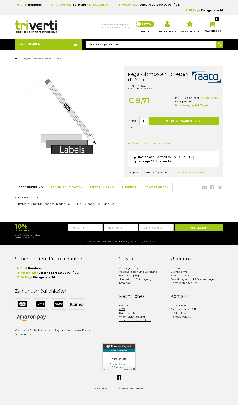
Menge (132, 121)
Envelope (204, 187)
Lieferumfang (102, 187)
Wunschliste (189, 31)
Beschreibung (31, 187)
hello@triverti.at (181, 316)
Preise (145, 31)
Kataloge (125, 283)
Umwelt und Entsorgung (135, 279)
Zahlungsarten (128, 268)
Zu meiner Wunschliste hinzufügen (149, 143)
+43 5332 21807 (97, 4)
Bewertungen (156, 187)
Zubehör (129, 187)
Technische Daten (67, 187)
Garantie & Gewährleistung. (190, 172)
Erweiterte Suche (182, 275)
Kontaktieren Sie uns (184, 283)
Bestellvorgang (129, 275)
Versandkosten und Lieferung (138, 271)
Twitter (220, 187)
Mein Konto (167, 31)
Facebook (212, 187)
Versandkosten (209, 98)
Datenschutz (154, 241)
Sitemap (176, 268)
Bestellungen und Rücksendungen (193, 279)
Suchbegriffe (179, 271)
